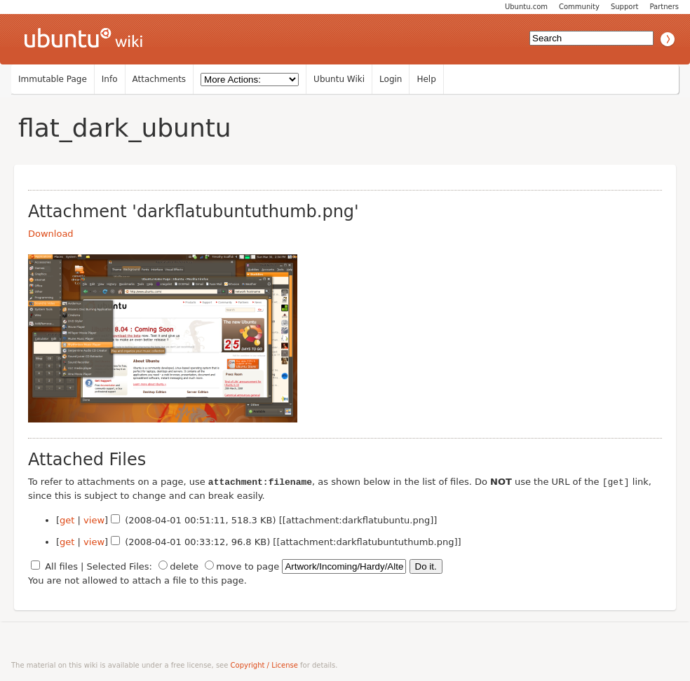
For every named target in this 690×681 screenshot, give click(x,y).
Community (579, 7)
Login (390, 79)
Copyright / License (264, 664)
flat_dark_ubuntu (124, 128)
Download (51, 233)
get (67, 519)
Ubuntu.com (526, 7)
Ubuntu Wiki (339, 79)
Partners (664, 7)
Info (110, 79)
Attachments (160, 79)
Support (625, 7)
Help (426, 79)
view (93, 519)
